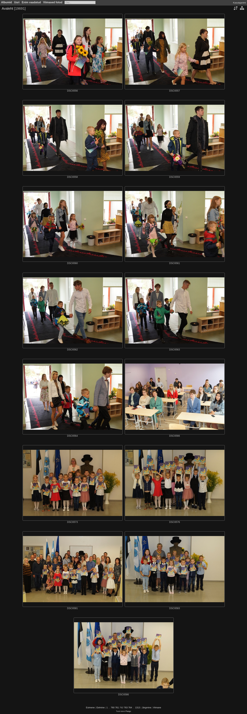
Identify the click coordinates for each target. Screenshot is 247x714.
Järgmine (146, 707)
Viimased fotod (52, 2)
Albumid (6, 2)
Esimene (90, 707)
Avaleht (7, 8)
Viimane (157, 707)
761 (117, 707)
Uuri (16, 2)
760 (113, 707)
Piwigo (128, 711)
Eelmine (100, 707)
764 (130, 707)
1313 (137, 707)
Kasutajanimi (239, 2)
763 (126, 707)
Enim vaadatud (31, 2)
